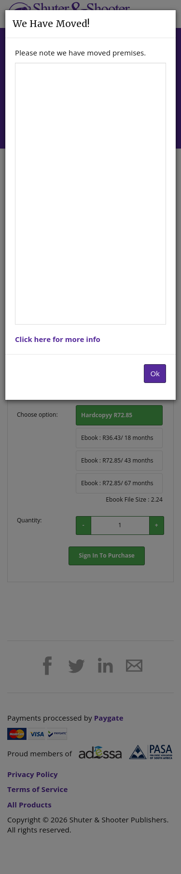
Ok (155, 373)
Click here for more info (57, 339)
